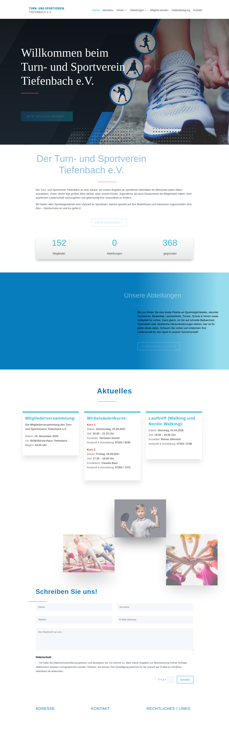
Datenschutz (154, 719)
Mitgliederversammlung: (50, 418)
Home (95, 10)
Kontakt (197, 10)
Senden (185, 679)
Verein (120, 10)
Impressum (153, 714)
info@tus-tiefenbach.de (104, 719)
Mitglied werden (159, 10)
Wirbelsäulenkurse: (107, 418)
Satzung (151, 724)
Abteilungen (137, 10)
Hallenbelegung (181, 10)
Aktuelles (108, 10)
